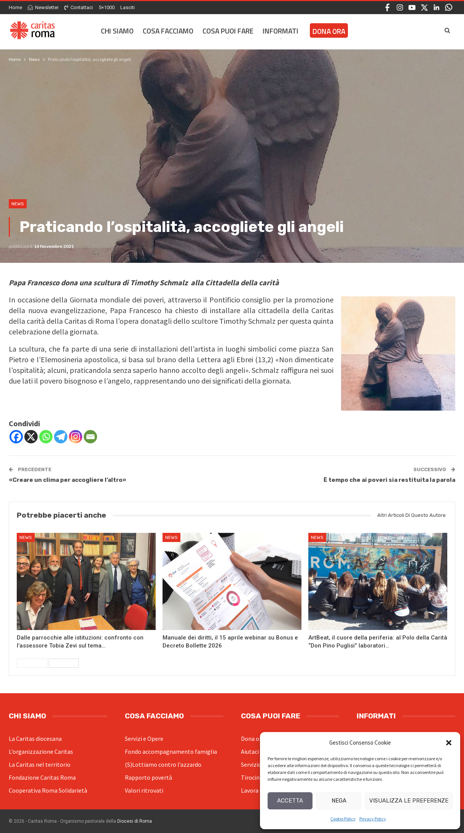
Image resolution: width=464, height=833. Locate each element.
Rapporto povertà (148, 777)
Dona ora (253, 738)
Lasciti (127, 7)
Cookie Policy (343, 819)
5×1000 (107, 7)
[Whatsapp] (46, 436)
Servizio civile (258, 764)
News (17, 203)
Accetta (290, 800)
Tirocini (251, 777)
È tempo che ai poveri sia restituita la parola (389, 479)
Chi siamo (117, 30)
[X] (31, 436)
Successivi (63, 663)
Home (15, 7)
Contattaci (78, 7)
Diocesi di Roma (134, 821)
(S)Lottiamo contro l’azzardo (163, 764)
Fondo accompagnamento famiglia (171, 751)
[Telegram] (60, 436)
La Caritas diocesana (35, 738)
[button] (449, 743)
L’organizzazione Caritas (41, 751)
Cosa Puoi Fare (228, 30)
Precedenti (32, 663)
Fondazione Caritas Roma (42, 777)
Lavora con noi (260, 790)
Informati (280, 30)
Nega (339, 800)
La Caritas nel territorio (39, 764)
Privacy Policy (372, 819)
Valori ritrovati (144, 790)
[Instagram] (75, 436)
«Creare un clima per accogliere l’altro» (67, 479)
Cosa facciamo (168, 30)
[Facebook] (16, 436)
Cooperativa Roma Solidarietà (48, 790)
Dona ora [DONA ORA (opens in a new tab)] (329, 31)
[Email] (90, 436)
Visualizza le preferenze (408, 800)
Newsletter (43, 7)
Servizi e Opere (144, 738)
